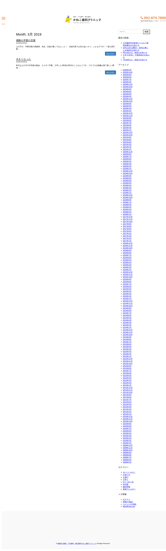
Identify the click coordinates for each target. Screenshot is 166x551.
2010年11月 (128, 419)
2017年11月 (128, 219)
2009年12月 (128, 445)
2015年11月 (128, 275)
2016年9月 (127, 250)
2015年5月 (127, 289)
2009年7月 (127, 457)
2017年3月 (127, 236)
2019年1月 (127, 193)
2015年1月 (127, 299)
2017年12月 (128, 217)
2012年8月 (127, 368)
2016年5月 (127, 260)
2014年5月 (127, 318)
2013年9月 (127, 337)
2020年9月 (127, 154)
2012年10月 (128, 364)
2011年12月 (128, 388)
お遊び (125, 477)
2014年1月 (127, 327)
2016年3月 (127, 265)
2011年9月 (127, 395)
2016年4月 (127, 262)
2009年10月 (128, 450)
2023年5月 (127, 106)
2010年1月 (127, 443)
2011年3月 (127, 409)
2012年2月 (127, 383)
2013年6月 (127, 344)
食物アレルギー (129, 489)
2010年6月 (127, 431)
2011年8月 (127, 397)
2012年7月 (127, 371)
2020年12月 (128, 152)
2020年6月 (127, 159)
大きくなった (23, 59)
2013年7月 (127, 342)
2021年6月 (127, 142)
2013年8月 (127, 339)
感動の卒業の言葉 (25, 40)
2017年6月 (127, 229)
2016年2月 (127, 267)
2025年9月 (127, 75)
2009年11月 (128, 448)
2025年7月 (127, 80)
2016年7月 (127, 255)
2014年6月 (127, 315)
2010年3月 (127, 438)
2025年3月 (127, 82)
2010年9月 (127, 424)
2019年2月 (127, 190)
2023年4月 (127, 108)
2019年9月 (127, 176)
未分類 (125, 484)
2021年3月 (127, 145)
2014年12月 (128, 301)
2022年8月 (127, 120)
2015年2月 (127, 296)
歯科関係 (126, 487)
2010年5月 (127, 433)
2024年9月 (127, 89)
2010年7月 (127, 429)
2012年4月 (127, 378)
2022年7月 (127, 123)
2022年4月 (127, 128)
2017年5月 (127, 231)
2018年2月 (127, 212)
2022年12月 (128, 113)
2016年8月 (127, 253)
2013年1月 (127, 356)
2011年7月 (127, 400)
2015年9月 (127, 279)
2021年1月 (127, 149)
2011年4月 (127, 407)
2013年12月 (128, 330)
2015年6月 (127, 287)
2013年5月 (127, 347)
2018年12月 (128, 195)
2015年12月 (128, 272)
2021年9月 (127, 137)
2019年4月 (127, 185)
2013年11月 (128, 332)
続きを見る (110, 54)
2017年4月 (127, 234)
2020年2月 (127, 169)
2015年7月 (127, 284)
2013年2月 (127, 354)
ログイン (126, 499)
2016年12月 (128, 243)
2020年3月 (127, 166)
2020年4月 (127, 164)
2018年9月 (127, 200)
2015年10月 (128, 277)
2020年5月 (127, 161)
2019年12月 (128, 171)
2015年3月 (127, 294)
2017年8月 (127, 226)
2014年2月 (127, 325)
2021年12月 (128, 133)
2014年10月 (128, 306)
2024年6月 (127, 94)
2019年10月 (128, 173)
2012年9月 (127, 366)
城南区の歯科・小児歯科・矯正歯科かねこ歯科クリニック (76, 543)
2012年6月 (127, 373)
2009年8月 (127, 455)
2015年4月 (127, 291)
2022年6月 (127, 125)
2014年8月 (127, 311)
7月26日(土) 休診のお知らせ (135, 60)
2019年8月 (127, 178)
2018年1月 (127, 214)
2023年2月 (127, 111)
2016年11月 (128, 246)
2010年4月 (127, 436)
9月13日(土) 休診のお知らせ (135, 53)
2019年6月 (127, 181)
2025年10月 (128, 72)
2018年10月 (128, 197)
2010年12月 (128, 416)
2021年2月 (127, 147)
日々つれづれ (128, 482)
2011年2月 (127, 412)
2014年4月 (127, 320)
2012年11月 (128, 361)
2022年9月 (127, 118)
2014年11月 (128, 303)
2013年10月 (128, 335)
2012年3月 (127, 380)
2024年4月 (127, 96)
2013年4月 (127, 349)
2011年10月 (128, 392)
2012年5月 (127, 376)
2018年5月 (127, 207)
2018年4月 (127, 210)
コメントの (129, 504)
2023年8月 (127, 104)
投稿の (128, 502)
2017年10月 (128, 222)
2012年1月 (127, 385)
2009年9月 (127, 453)
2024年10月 (128, 87)
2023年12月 (128, 99)
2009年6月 (127, 460)
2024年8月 (127, 92)
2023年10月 (128, 101)
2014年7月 (127, 313)
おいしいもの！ (129, 472)
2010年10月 (128, 421)
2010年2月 (127, 441)
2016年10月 (128, 248)
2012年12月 (128, 359)
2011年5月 (127, 404)
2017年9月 (127, 224)
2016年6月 (127, 258)
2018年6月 (127, 205)
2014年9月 (127, 308)
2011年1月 (127, 414)
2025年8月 (127, 77)
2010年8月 (127, 426)
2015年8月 (127, 282)
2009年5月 (127, 462)
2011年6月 (127, 402)
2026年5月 (127, 70)
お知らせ (126, 475)
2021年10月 (128, 135)
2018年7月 (127, 202)
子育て (125, 480)
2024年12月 (128, 84)
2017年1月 (127, 241)
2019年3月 (127, 188)
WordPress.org (129, 506)
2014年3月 (127, 323)
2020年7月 (127, 157)
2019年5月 (127, 183)
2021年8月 (127, 140)
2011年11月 (128, 390)
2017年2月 (127, 238)
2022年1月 (127, 130)
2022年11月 (128, 116)
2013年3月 (127, 352)
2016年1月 (127, 270)
